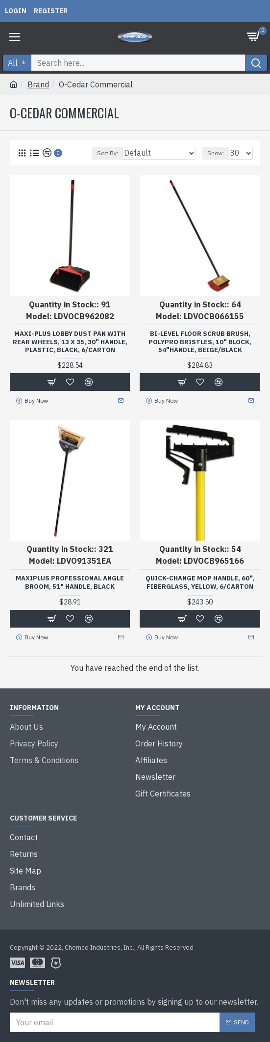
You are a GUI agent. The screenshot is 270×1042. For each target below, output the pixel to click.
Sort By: (107, 153)
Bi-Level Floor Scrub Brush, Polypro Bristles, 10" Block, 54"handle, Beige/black (199, 342)
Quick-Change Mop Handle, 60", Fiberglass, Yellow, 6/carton (200, 583)
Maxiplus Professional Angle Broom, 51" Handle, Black (70, 583)
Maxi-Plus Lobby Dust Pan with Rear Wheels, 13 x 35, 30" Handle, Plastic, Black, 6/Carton (70, 342)
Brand (38, 84)
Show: (215, 153)
